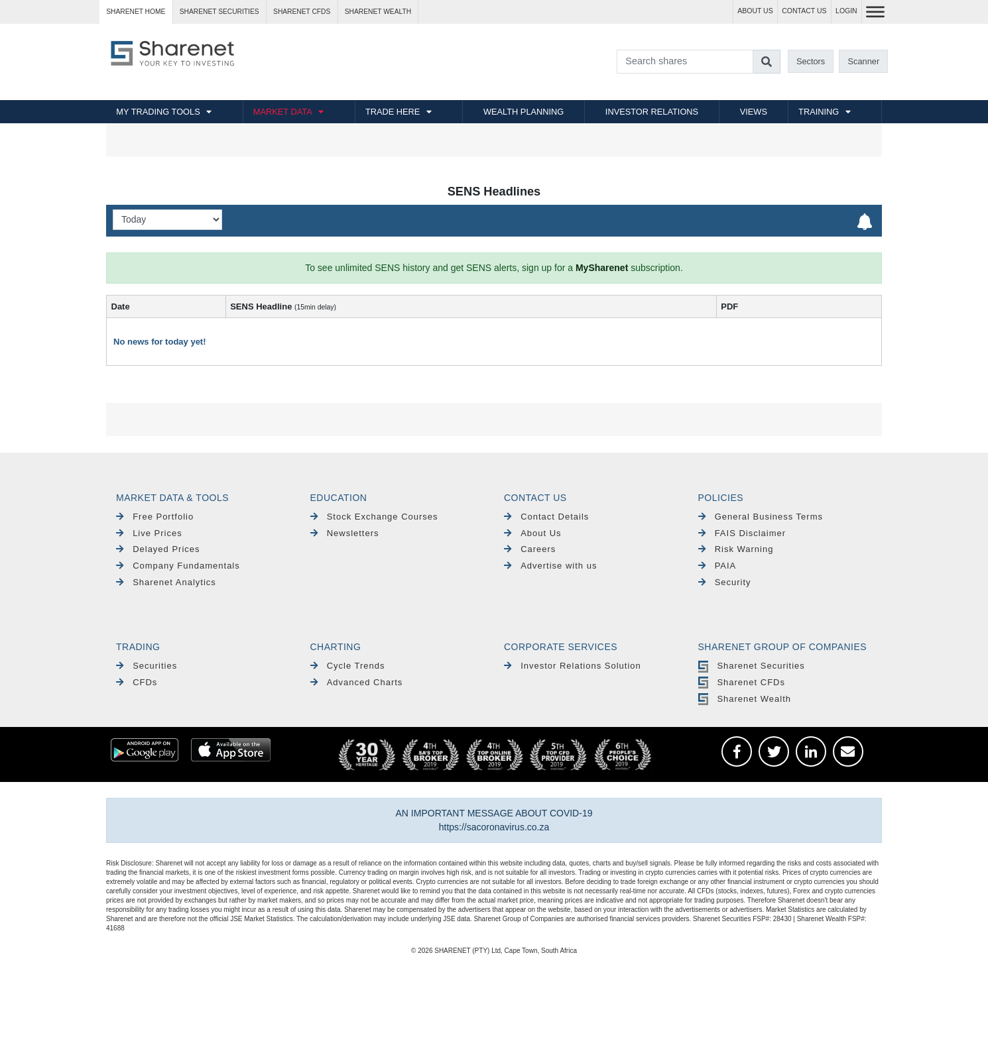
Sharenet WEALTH (378, 11)
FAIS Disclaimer (742, 533)
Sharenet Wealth (744, 699)
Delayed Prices (158, 549)
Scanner (864, 61)
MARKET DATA (282, 112)
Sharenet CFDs (301, 11)
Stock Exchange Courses (374, 517)
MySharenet (602, 267)
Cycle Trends (347, 666)
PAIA (717, 566)
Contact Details (546, 517)
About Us (533, 533)
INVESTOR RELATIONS (651, 112)
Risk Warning (736, 549)
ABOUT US (754, 11)
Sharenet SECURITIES (219, 11)
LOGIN (846, 11)
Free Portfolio (155, 517)
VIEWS (753, 112)
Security (724, 582)
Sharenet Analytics (166, 582)
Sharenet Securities (751, 666)
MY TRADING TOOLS (158, 112)
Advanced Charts (356, 682)
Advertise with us (550, 566)
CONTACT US (804, 11)
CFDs (136, 682)
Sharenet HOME (135, 11)
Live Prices (149, 533)
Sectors (810, 61)
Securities (146, 666)
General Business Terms (761, 517)
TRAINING (818, 112)
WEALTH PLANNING (523, 112)
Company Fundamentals (178, 566)
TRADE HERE (392, 112)
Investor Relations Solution (572, 666)
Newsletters (344, 533)
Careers (530, 549)
